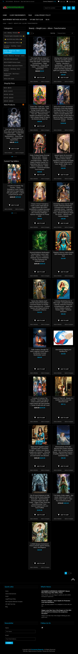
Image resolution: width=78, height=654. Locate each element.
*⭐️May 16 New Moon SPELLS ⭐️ (13, 42)
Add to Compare (45, 81)
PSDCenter (52, 651)
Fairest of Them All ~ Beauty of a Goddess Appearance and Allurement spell (63, 399)
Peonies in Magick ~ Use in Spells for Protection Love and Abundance (55, 601)
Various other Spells (9, 78)
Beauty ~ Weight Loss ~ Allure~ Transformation (12, 51)
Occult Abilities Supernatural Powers (13, 65)
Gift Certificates (9, 1)
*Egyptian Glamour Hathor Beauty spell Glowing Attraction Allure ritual (63, 254)
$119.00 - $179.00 (8, 94)
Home (4, 23)
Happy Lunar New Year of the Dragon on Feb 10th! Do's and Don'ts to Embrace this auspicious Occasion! (56, 611)
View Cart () (72, 1)
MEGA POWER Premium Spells (12, 62)
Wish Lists (62, 1)
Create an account (30, 1)
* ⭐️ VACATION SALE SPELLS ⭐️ (13, 39)
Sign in (22, 1)
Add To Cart (39, 77)
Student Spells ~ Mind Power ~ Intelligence (12, 74)
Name (7, 628)
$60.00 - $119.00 (8, 91)
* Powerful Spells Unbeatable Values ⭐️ (14, 36)
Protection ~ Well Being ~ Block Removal (12, 69)
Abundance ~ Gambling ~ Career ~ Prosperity (13, 46)
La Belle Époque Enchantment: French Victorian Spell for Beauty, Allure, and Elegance (40, 545)
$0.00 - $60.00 (7, 87)
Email (6, 635)
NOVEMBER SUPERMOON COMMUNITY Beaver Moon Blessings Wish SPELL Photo (55, 591)
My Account (17, 1)
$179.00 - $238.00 (8, 97)
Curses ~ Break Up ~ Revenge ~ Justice (14, 55)
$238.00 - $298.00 (8, 101)
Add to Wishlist (34, 81)
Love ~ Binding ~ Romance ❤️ (12, 32)
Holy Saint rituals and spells (11, 59)
